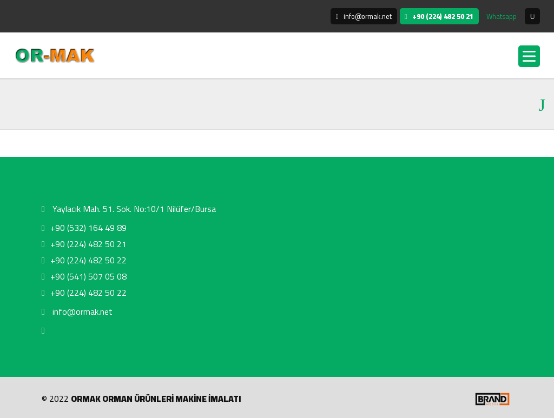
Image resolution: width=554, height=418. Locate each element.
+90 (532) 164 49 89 (84, 228)
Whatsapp (501, 16)
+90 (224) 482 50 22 (84, 260)
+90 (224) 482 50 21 (84, 244)
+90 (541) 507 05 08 (84, 276)
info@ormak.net (77, 311)
